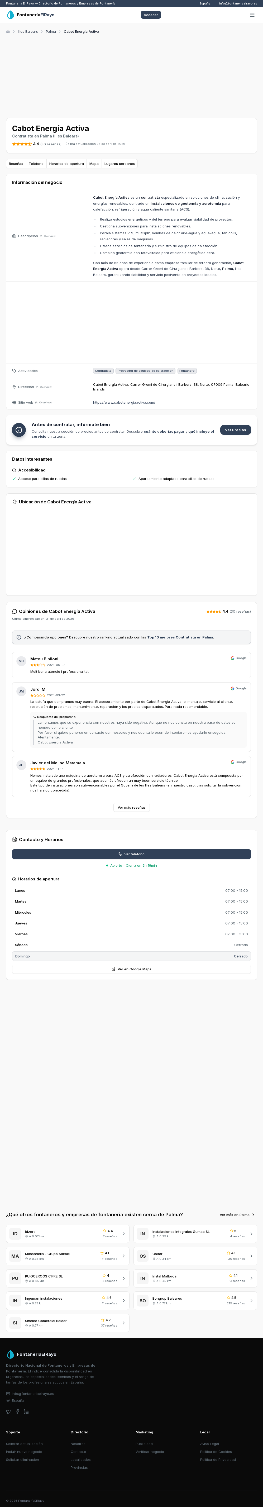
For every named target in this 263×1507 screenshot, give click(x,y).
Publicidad (144, 1444)
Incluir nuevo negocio (24, 1451)
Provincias (79, 1467)
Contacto (78, 1451)
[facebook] (17, 1411)
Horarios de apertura (66, 163)
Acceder (151, 15)
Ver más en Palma (237, 1215)
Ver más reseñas (132, 807)
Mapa (94, 163)
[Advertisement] (131, 75)
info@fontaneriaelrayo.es (238, 3)
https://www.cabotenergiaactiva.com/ (124, 402)
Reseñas (16, 163)
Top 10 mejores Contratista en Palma (180, 637)
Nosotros (78, 1444)
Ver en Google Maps (131, 969)
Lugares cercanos (119, 163)
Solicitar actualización (24, 1444)
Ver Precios (235, 430)
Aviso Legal (209, 1444)
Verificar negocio (150, 1451)
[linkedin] (26, 1411)
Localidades (81, 1459)
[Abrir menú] (252, 15)
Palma (51, 31)
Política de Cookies (216, 1451)
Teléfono (36, 163)
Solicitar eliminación (22, 1459)
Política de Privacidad (218, 1459)
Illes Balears (28, 31)
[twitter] (8, 1411)
